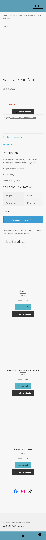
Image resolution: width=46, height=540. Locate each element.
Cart (36, 534)
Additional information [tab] (12, 137)
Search (23, 536)
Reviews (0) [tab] (7, 144)
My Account (7, 536)
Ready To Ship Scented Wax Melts (22, 15)
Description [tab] (8, 130)
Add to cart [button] (23, 307)
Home (6, 15)
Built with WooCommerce (14, 526)
